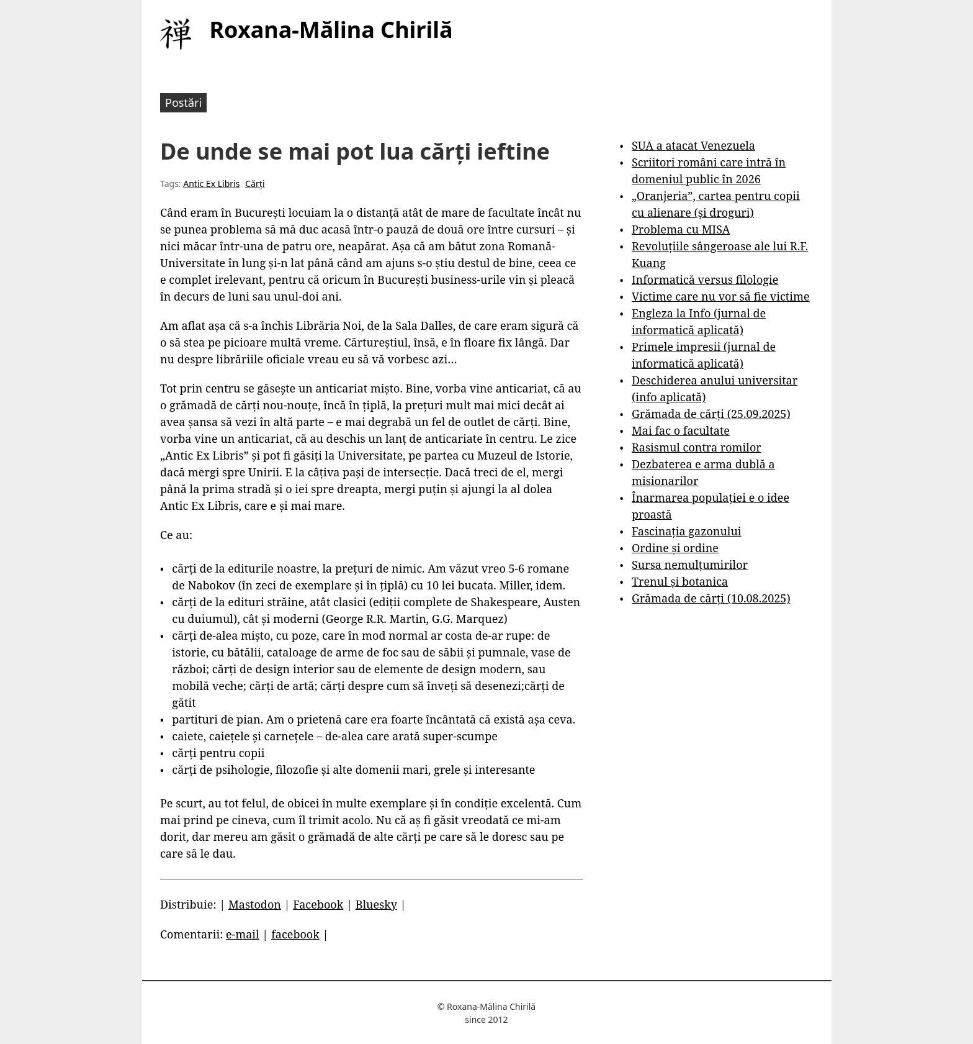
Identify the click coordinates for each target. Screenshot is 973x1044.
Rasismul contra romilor (696, 447)
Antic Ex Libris (211, 183)
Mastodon (254, 904)
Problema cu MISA (681, 229)
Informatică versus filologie (705, 279)
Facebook (318, 904)
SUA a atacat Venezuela (693, 145)
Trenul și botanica (680, 581)
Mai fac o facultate (681, 430)
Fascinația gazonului (687, 531)
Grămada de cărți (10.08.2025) (711, 598)
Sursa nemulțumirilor (690, 564)
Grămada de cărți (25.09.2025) (711, 413)
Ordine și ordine (675, 547)
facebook (295, 934)
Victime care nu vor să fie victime (721, 296)
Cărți (254, 183)
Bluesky (376, 904)
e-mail (242, 934)
